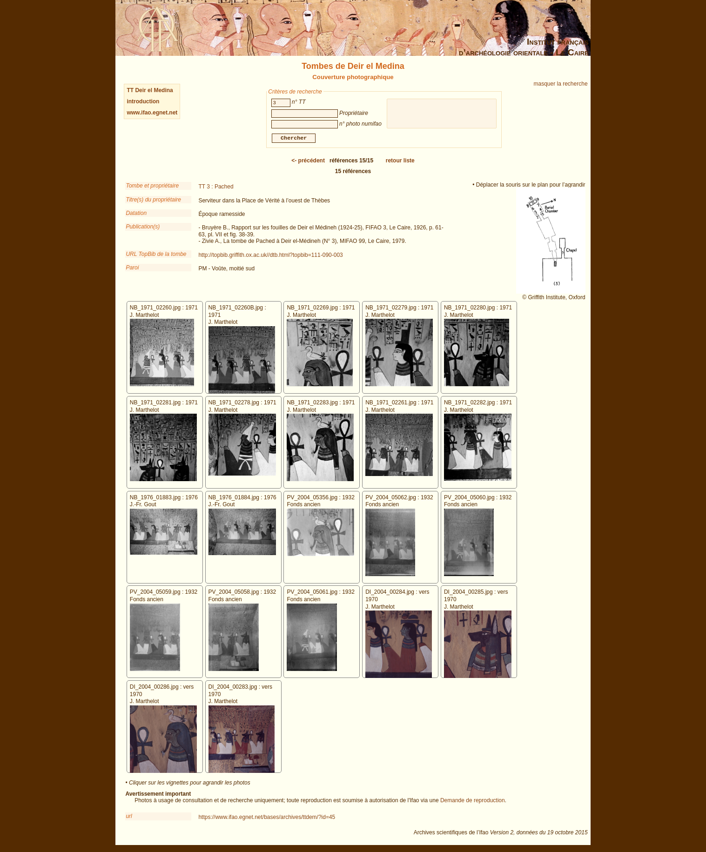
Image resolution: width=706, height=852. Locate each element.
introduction (143, 101)
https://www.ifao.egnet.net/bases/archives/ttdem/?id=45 (266, 818)
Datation (136, 214)
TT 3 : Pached (215, 188)
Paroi (132, 269)
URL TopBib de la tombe (156, 255)
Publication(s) (143, 228)
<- (308, 162)
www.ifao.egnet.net (152, 112)
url (129, 817)
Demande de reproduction (472, 801)
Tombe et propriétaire (152, 187)
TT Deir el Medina (150, 90)
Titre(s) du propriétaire (153, 201)
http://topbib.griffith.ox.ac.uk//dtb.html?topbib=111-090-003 (270, 256)
